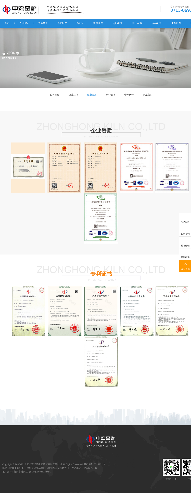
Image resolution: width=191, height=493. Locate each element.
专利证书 (110, 94)
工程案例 (176, 23)
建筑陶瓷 (98, 23)
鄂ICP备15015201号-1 (40, 471)
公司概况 (23, 23)
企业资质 (92, 94)
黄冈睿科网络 (21, 471)
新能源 (80, 23)
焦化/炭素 (117, 23)
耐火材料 (137, 23)
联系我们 (147, 94)
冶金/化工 (156, 23)
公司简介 (54, 94)
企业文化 (73, 94)
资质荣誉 (43, 23)
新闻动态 (62, 23)
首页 (7, 23)
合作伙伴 (129, 94)
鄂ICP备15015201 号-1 (96, 464)
